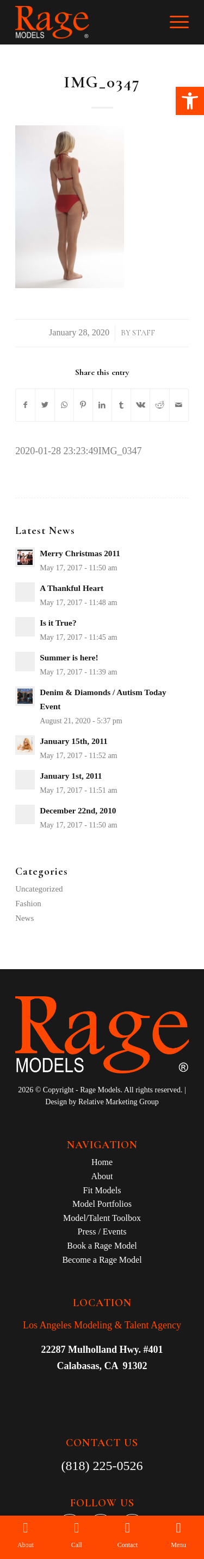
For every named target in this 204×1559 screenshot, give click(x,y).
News (24, 918)
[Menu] (174, 22)
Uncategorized (39, 889)
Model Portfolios (102, 1203)
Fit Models (102, 1190)
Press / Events (102, 1231)
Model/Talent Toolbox (102, 1218)
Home (102, 1162)
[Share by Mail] (179, 405)
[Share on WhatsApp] (64, 405)
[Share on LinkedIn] (102, 405)
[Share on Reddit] (159, 405)
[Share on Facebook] (25, 405)
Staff (143, 333)
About (102, 1176)
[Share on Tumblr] (121, 405)
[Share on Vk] (140, 405)
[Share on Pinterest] (83, 405)
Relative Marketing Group (118, 1102)
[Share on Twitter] (44, 405)
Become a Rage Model (101, 1259)
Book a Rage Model (102, 1245)
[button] (190, 101)
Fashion (28, 903)
